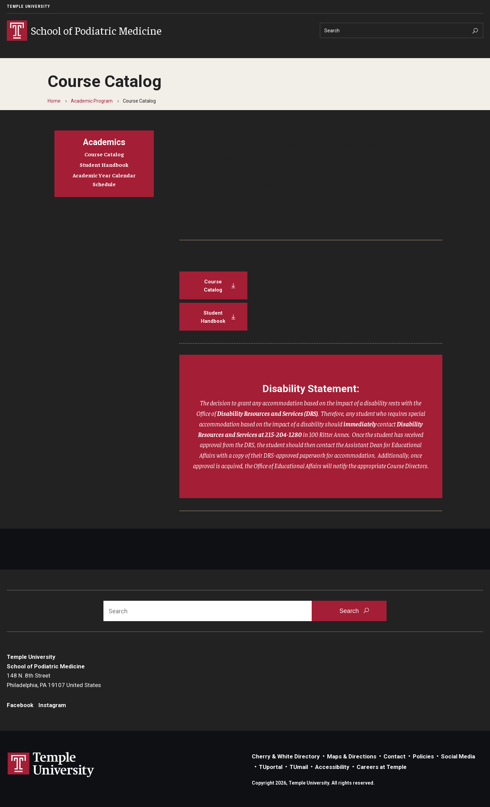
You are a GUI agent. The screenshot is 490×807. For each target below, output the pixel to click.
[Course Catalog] (213, 285)
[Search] (401, 30)
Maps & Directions (351, 756)
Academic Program (92, 101)
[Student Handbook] (213, 317)
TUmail (299, 767)
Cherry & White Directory (286, 756)
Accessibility (332, 767)
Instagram (52, 705)
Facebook (20, 705)
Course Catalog (104, 154)
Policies (423, 756)
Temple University (28, 6)
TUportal (270, 767)
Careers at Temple (382, 767)
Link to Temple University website (51, 764)
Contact (394, 756)
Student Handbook (104, 164)
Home (54, 101)
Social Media (458, 756)
